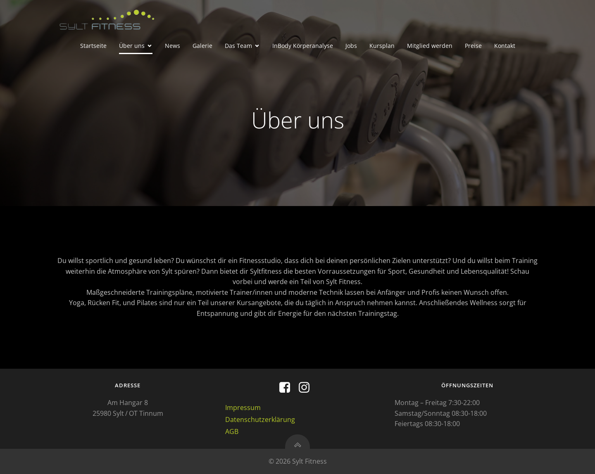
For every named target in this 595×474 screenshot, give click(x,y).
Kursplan (382, 46)
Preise (473, 46)
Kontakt (504, 46)
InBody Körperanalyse (302, 46)
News (172, 46)
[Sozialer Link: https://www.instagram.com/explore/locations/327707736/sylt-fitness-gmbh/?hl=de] (307, 387)
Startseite (93, 46)
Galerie (202, 46)
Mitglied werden (429, 46)
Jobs (351, 46)
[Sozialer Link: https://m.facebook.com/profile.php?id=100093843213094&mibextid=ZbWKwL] (288, 387)
